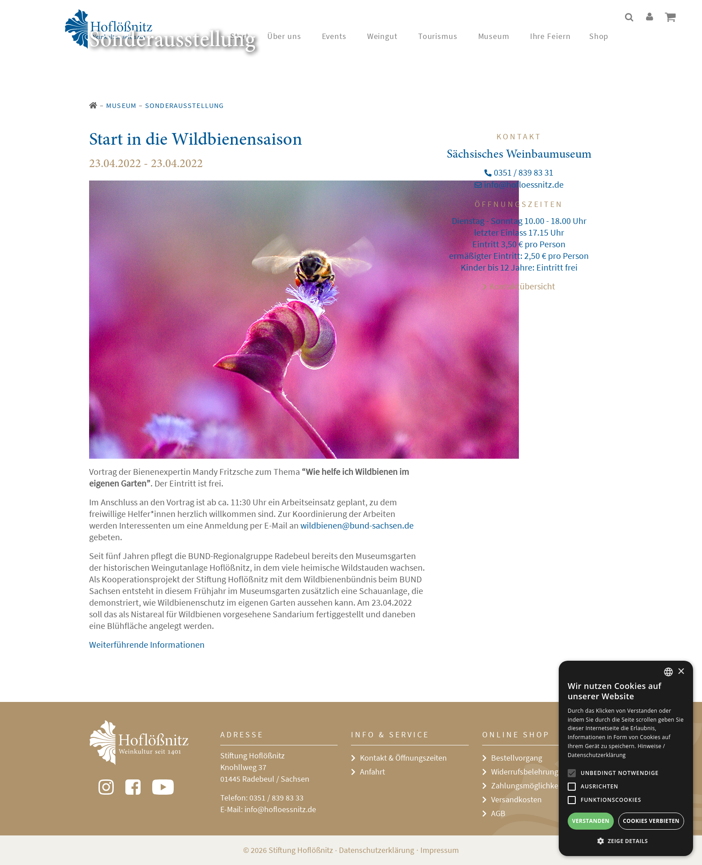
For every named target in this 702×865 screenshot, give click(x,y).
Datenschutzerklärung (376, 850)
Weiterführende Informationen (147, 644)
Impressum (439, 850)
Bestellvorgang (516, 758)
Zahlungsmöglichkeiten (531, 785)
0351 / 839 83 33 (276, 797)
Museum (121, 105)
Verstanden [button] (590, 821)
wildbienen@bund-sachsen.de (357, 525)
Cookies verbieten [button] (651, 821)
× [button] (680, 671)
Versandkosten (516, 799)
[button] (626, 841)
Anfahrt (372, 771)
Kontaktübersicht (522, 286)
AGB (498, 813)
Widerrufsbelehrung (524, 771)
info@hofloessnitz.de (280, 809)
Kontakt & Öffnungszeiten (403, 758)
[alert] (626, 758)
